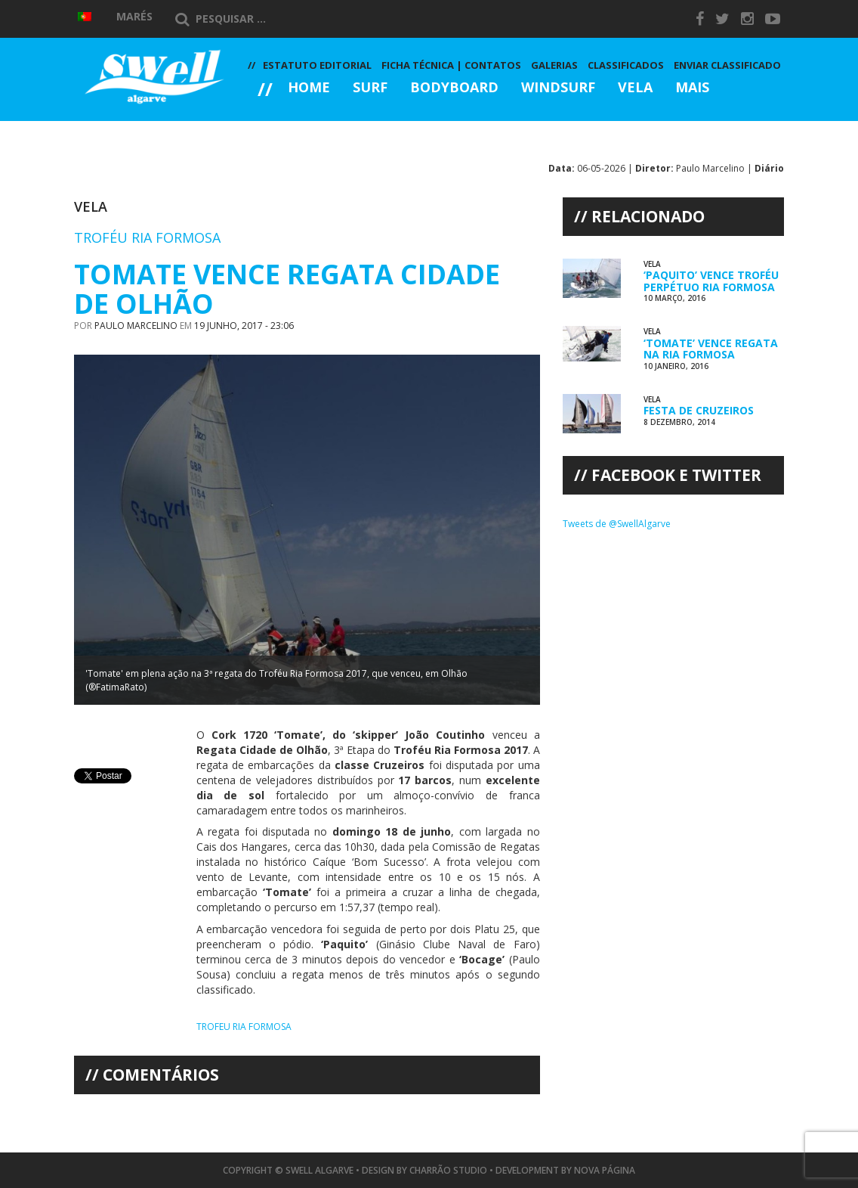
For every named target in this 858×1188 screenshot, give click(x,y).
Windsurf (558, 88)
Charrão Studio (448, 1170)
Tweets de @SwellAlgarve (617, 523)
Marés (134, 16)
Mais (692, 88)
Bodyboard (454, 88)
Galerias (302, 129)
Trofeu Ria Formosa (244, 1026)
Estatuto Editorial (317, 65)
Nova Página (604, 1170)
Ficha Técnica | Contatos (451, 65)
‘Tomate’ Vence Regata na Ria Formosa (711, 348)
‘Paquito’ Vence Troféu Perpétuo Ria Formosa (711, 280)
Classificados (626, 65)
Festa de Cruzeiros (699, 410)
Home (309, 88)
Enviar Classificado (727, 65)
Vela (635, 88)
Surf (370, 88)
